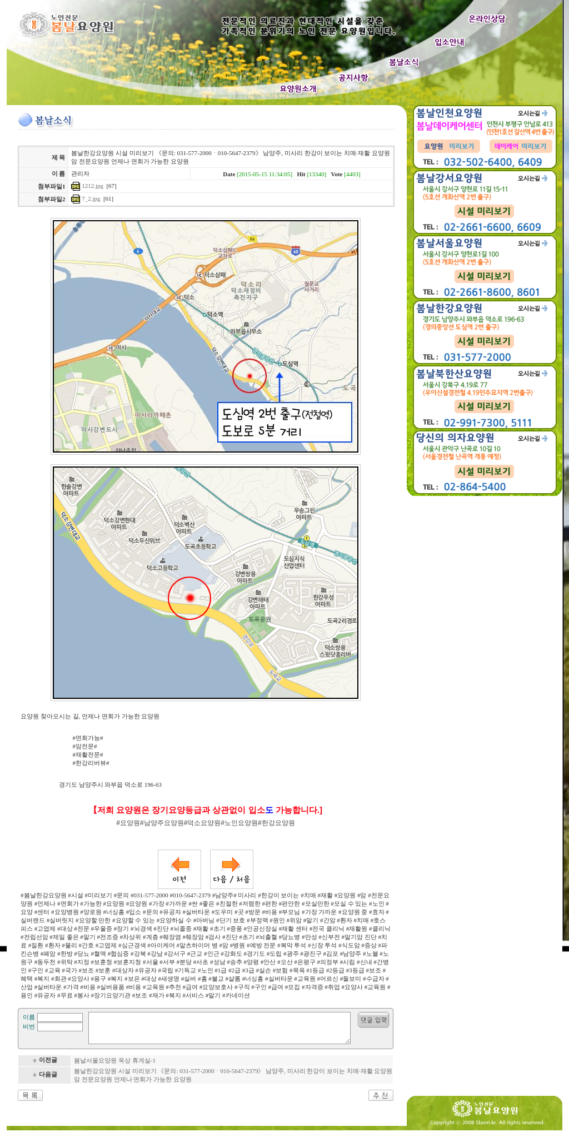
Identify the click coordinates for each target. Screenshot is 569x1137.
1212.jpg (92, 185)
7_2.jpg (91, 198)
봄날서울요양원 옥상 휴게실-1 (115, 1067)
